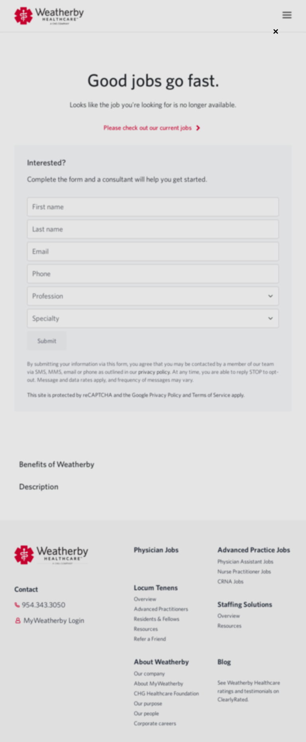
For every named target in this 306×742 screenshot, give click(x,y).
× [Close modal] (276, 31)
